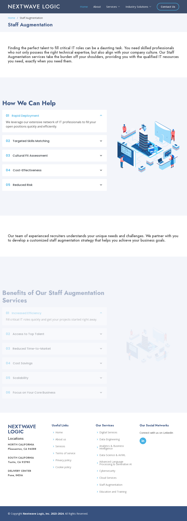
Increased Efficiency (54, 317)
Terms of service (65, 453)
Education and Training (112, 491)
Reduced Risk (54, 187)
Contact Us (168, 6)
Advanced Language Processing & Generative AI (115, 463)
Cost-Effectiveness (54, 172)
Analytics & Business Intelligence (111, 447)
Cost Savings (54, 367)
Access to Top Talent (54, 338)
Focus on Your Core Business (54, 397)
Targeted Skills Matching (54, 143)
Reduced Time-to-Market (54, 353)
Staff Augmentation (110, 484)
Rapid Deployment (54, 117)
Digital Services (108, 432)
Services (60, 446)
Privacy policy (63, 460)
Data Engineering (109, 439)
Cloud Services (108, 478)
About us (60, 439)
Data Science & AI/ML (112, 455)
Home (84, 6)
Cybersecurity (107, 471)
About (97, 6)
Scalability (54, 382)
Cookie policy (63, 467)
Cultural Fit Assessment (54, 157)
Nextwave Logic (34, 6)
